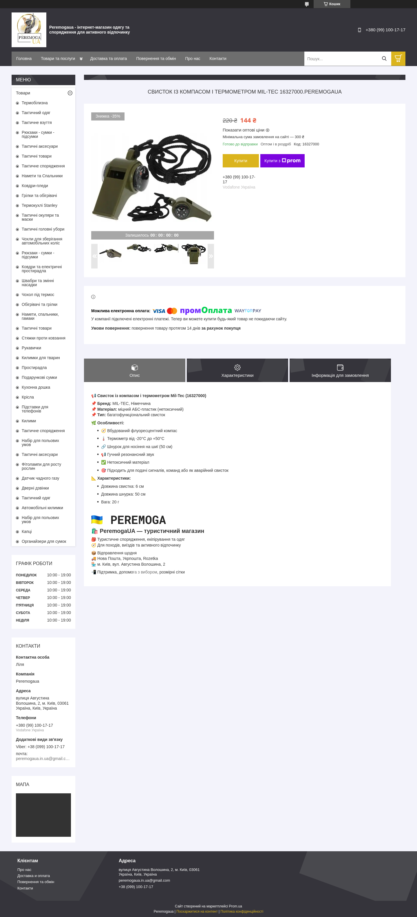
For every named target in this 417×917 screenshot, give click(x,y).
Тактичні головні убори (43, 229)
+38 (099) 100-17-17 (136, 887)
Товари (23, 92)
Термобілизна (35, 103)
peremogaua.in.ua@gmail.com (144, 880)
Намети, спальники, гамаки (40, 316)
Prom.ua (235, 906)
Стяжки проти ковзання (43, 338)
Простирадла (34, 367)
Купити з (282, 160)
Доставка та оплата (108, 58)
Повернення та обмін (156, 58)
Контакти (218, 58)
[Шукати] (384, 59)
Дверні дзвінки (35, 488)
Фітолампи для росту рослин (41, 466)
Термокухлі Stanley (39, 205)
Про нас (192, 58)
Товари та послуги (58, 58)
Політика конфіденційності (242, 911)
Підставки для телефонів (35, 409)
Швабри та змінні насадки (38, 282)
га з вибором (145, 572)
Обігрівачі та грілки (39, 304)
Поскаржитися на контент (196, 911)
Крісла (28, 397)
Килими (29, 421)
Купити (240, 160)
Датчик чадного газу (40, 478)
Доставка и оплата (33, 876)
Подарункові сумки (39, 377)
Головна (24, 58)
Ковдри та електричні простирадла (42, 268)
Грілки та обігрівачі (39, 195)
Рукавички (31, 348)
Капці (27, 531)
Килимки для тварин (41, 357)
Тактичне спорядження (43, 166)
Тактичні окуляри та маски (40, 217)
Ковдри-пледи (35, 185)
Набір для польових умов (40, 442)
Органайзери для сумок (44, 541)
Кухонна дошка (36, 387)
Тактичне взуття (37, 122)
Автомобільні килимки (42, 507)
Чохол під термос (38, 294)
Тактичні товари (37, 156)
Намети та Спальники (42, 175)
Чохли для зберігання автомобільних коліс (42, 241)
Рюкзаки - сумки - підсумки (38, 134)
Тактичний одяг (36, 112)
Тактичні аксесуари (40, 146)
